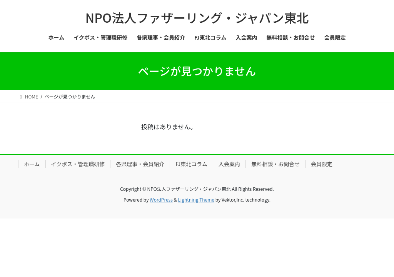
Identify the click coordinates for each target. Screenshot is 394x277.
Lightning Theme (196, 199)
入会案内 (229, 164)
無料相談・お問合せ (275, 164)
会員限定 (321, 164)
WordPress (161, 199)
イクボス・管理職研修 (78, 164)
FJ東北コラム (191, 164)
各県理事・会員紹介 (140, 164)
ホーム (32, 164)
